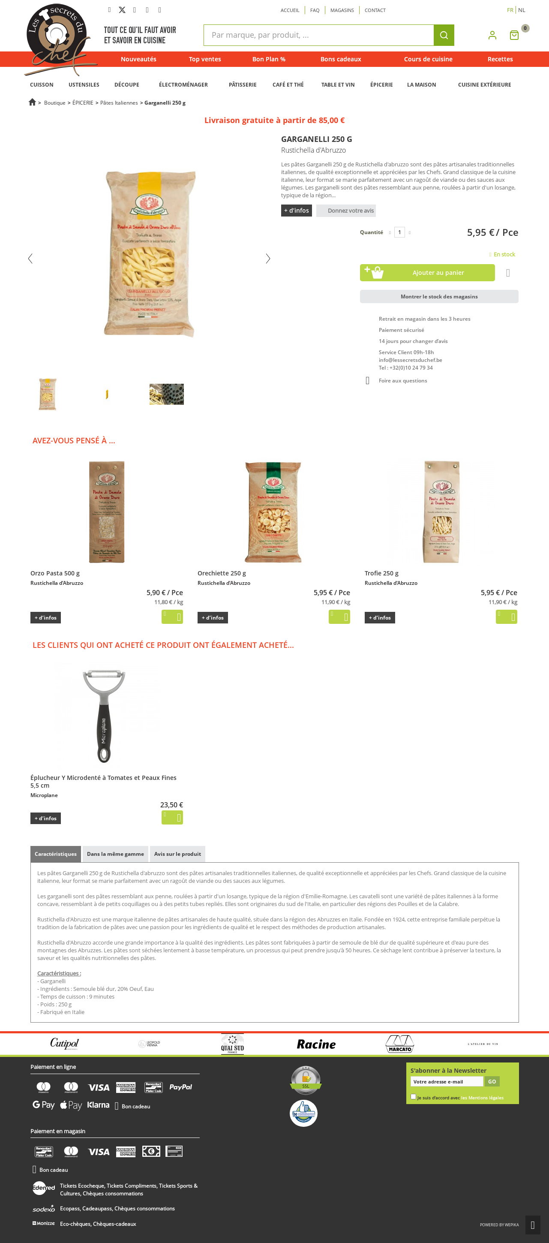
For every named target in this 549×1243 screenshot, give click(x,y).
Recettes (500, 59)
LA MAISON (421, 84)
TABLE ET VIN (338, 84)
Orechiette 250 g (222, 573)
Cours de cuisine (428, 59)
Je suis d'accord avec (460, 1098)
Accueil (290, 10)
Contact (375, 10)
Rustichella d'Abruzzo (56, 583)
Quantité (371, 232)
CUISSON (42, 84)
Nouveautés (138, 59)
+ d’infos (296, 210)
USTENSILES (84, 84)
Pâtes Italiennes (119, 102)
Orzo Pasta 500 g (55, 573)
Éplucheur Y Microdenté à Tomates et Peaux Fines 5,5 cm (103, 781)
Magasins (342, 10)
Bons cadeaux (341, 59)
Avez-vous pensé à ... (74, 440)
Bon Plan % (268, 59)
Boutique (55, 102)
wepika (512, 1215)
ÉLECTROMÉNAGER (183, 84)
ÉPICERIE (381, 84)
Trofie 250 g (382, 573)
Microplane (44, 795)
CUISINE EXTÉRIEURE (484, 84)
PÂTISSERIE (243, 84)
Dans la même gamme (115, 854)
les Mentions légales (482, 1098)
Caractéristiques (56, 854)
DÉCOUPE (126, 84)
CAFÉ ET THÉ (288, 84)
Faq (315, 10)
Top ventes (205, 59)
